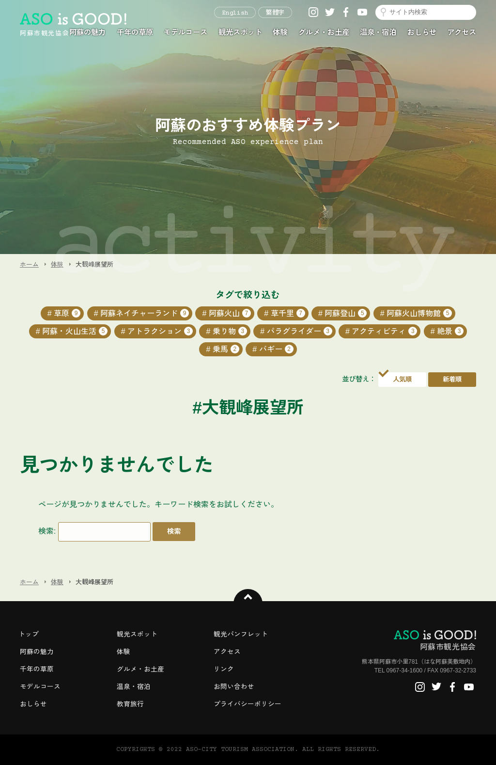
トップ (28, 634)
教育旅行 (130, 704)
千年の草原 (135, 32)
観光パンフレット (241, 634)
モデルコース (185, 32)
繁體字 (275, 13)
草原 (67, 313)
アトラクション (160, 331)
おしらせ (421, 32)
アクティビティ (384, 331)
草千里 (288, 313)
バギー (276, 349)
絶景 (450, 331)
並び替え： (359, 379)
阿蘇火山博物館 (419, 313)
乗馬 (226, 349)
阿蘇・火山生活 (75, 331)
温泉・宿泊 (378, 32)
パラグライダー (299, 331)
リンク (224, 669)
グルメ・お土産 (323, 32)
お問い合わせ (234, 686)
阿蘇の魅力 (87, 32)
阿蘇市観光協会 (435, 640)
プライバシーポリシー (247, 704)
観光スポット (240, 32)
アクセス (461, 32)
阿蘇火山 (230, 313)
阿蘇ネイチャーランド (144, 313)
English (235, 13)
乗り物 (230, 331)
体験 (280, 32)
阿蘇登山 (346, 313)
